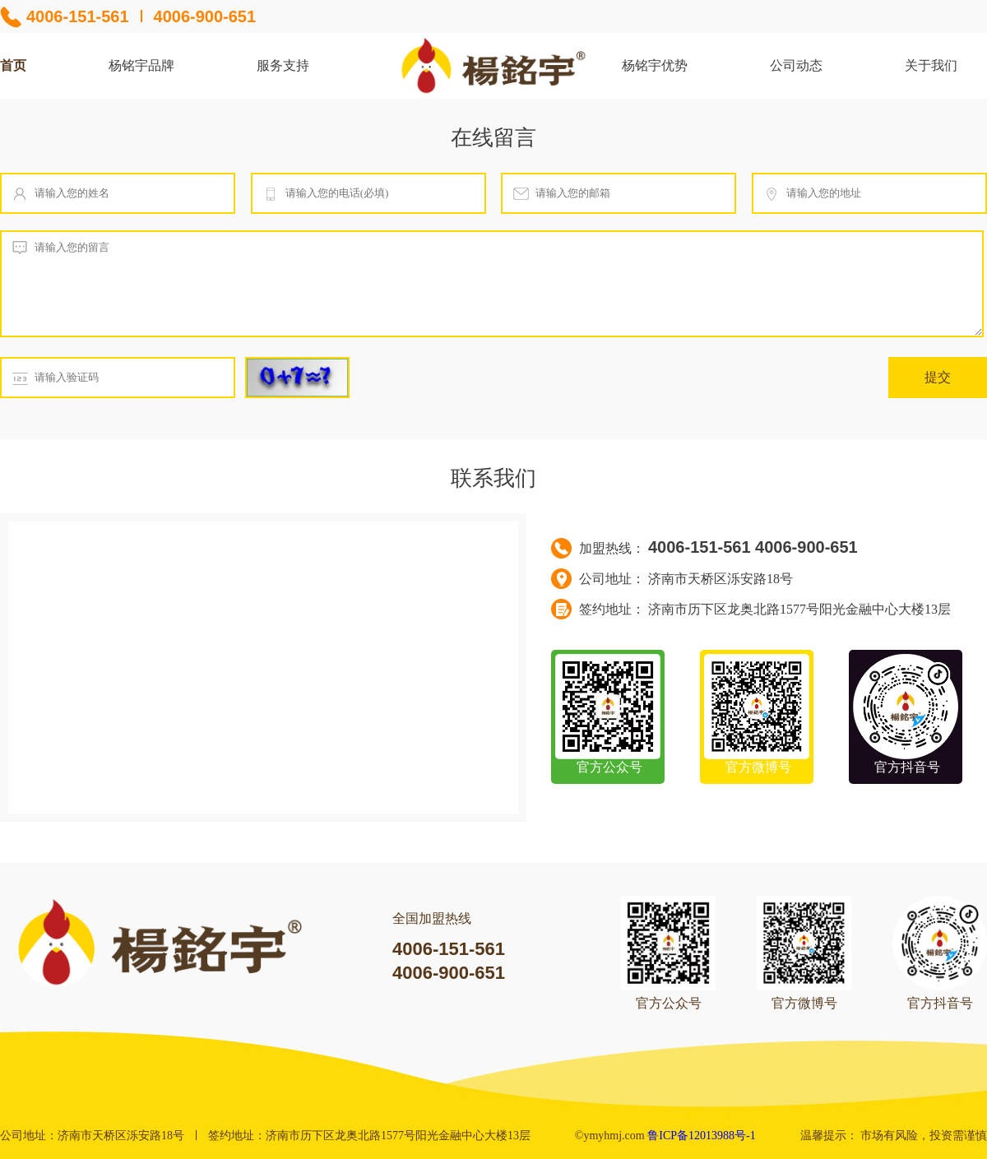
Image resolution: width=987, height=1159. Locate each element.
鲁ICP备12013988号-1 (701, 1135)
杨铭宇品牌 (141, 65)
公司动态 (796, 65)
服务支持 (283, 65)
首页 (13, 65)
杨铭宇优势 (655, 65)
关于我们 (931, 65)
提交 (937, 377)
